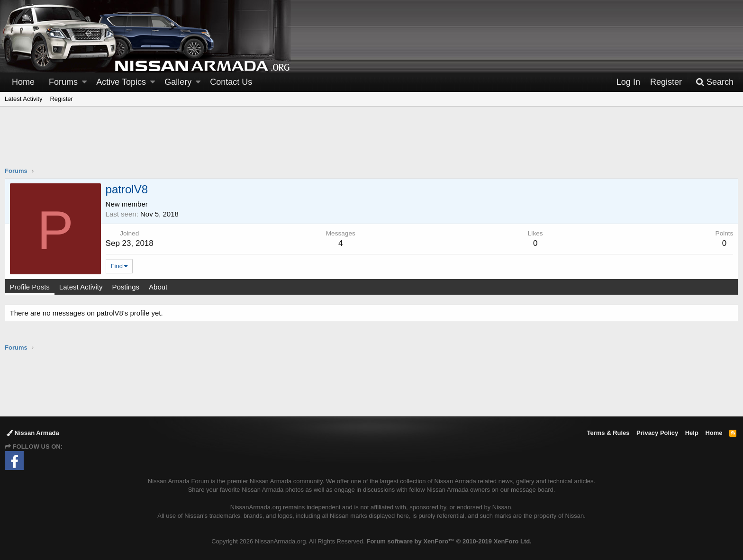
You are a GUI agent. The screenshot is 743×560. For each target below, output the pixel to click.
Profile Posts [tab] (30, 287)
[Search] (714, 82)
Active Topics (121, 82)
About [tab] (158, 287)
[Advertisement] (371, 142)
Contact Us (231, 82)
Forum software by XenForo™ (448, 541)
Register (61, 98)
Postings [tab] (126, 287)
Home (23, 82)
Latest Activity (23, 98)
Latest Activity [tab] (81, 287)
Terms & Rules (608, 432)
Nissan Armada (33, 432)
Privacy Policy (657, 432)
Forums (63, 82)
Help (691, 432)
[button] (84, 82)
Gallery (177, 82)
